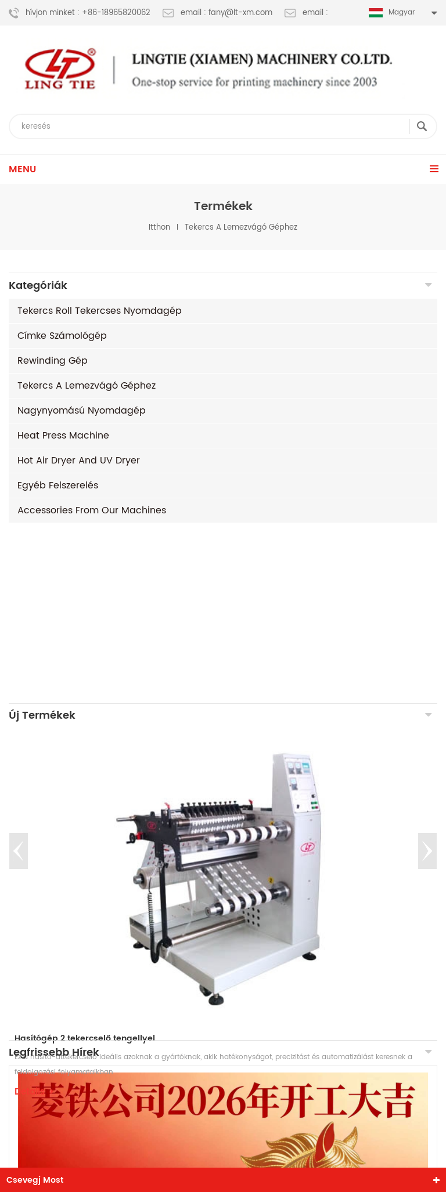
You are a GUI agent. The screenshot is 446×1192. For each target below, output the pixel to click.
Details (34, 912)
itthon (159, 228)
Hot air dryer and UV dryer (78, 460)
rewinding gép (52, 360)
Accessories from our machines (91, 510)
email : (306, 13)
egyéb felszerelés (57, 485)
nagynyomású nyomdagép (81, 410)
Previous (18, 672)
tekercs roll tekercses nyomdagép (99, 310)
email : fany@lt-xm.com (217, 13)
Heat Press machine (63, 435)
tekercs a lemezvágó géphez (241, 228)
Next (427, 672)
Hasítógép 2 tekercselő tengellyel (85, 859)
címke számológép (62, 335)
